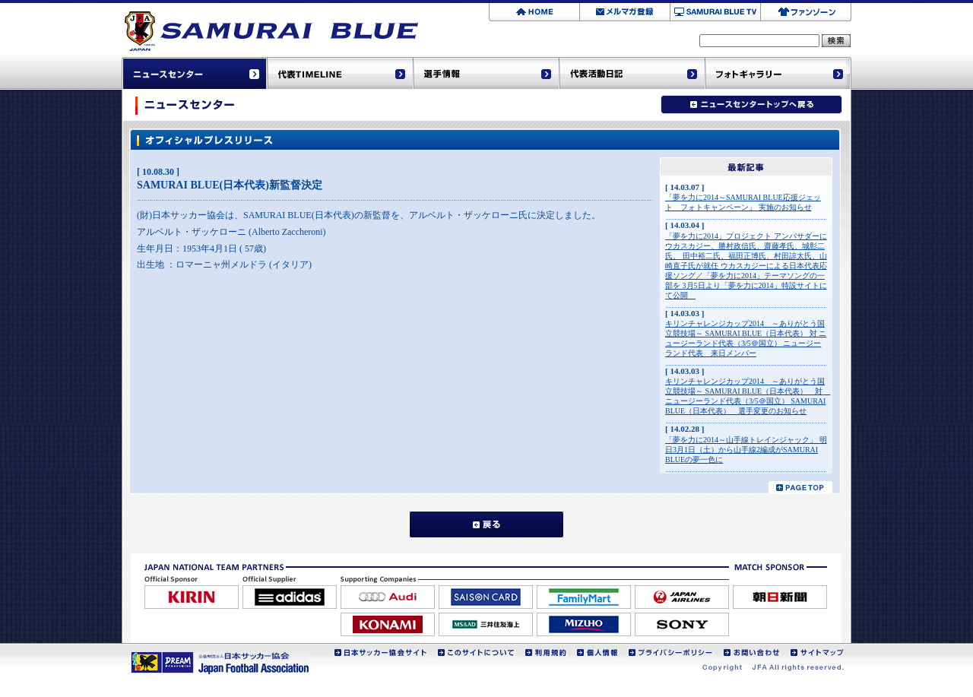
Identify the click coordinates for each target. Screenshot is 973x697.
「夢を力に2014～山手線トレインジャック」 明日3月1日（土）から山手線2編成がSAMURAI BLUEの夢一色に (746, 450)
